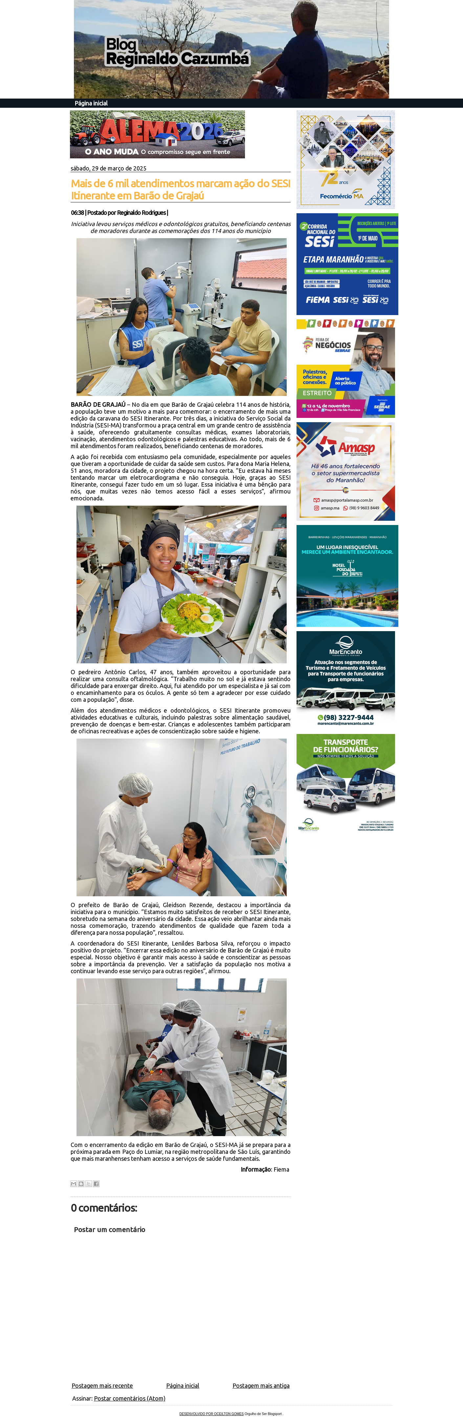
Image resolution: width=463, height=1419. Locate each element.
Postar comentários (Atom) (129, 1398)
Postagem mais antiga (261, 1385)
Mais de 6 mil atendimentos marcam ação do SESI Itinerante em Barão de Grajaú (180, 189)
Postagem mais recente (102, 1385)
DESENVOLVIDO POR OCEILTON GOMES (212, 1414)
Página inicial (91, 103)
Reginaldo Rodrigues (141, 212)
